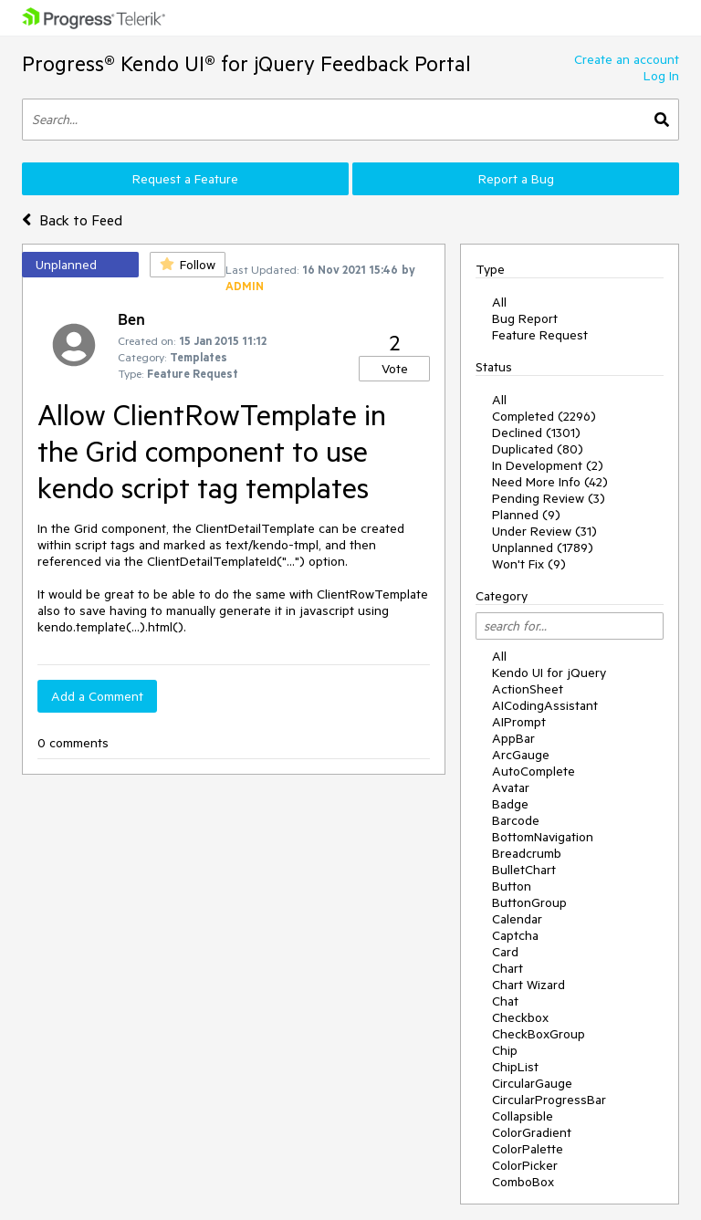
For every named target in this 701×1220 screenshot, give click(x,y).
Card (505, 952)
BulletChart (524, 869)
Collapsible (522, 1116)
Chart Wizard (528, 984)
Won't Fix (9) (529, 564)
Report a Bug (516, 179)
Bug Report (525, 318)
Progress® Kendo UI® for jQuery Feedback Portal (246, 63)
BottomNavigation (542, 837)
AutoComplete (533, 771)
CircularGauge (532, 1083)
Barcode (515, 820)
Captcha (515, 935)
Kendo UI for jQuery (549, 672)
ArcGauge (520, 754)
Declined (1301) (536, 432)
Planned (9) (526, 514)
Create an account (626, 59)
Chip (505, 1050)
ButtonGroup (529, 902)
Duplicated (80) (537, 449)
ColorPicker (525, 1165)
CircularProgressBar (549, 1099)
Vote (395, 368)
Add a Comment (97, 696)
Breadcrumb (526, 853)
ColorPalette (527, 1149)
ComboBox (523, 1181)
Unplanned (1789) (542, 547)
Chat (505, 1001)
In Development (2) (547, 465)
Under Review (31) (544, 531)
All (499, 302)
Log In (661, 76)
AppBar (513, 738)
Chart (507, 968)
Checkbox (520, 1017)
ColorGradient (531, 1132)
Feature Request (540, 335)
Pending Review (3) (548, 498)
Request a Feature (185, 179)
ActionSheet (527, 689)
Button (511, 886)
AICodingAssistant (545, 705)
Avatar (510, 787)
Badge (510, 804)
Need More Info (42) (550, 482)
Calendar (517, 919)
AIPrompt (519, 722)
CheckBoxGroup (538, 1034)
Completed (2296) (544, 416)
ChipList (515, 1066)
